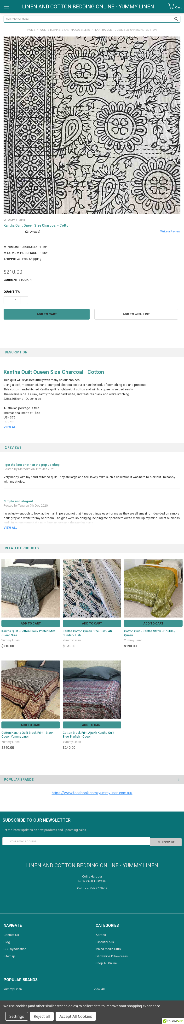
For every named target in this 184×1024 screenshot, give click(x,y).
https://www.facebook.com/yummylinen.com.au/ (92, 793)
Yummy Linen (13, 988)
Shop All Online (106, 962)
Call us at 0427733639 (92, 887)
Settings (16, 1016)
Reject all (42, 1016)
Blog (7, 941)
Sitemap (9, 955)
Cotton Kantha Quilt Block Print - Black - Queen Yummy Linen (28, 734)
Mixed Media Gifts (108, 948)
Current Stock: (18, 280)
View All (99, 988)
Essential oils (105, 941)
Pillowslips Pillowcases (112, 955)
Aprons (101, 934)
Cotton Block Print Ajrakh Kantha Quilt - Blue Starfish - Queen (89, 734)
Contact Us (11, 934)
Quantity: (12, 291)
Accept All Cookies (75, 1016)
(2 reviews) (32, 231)
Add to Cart (31, 623)
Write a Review (170, 231)
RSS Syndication (15, 948)
